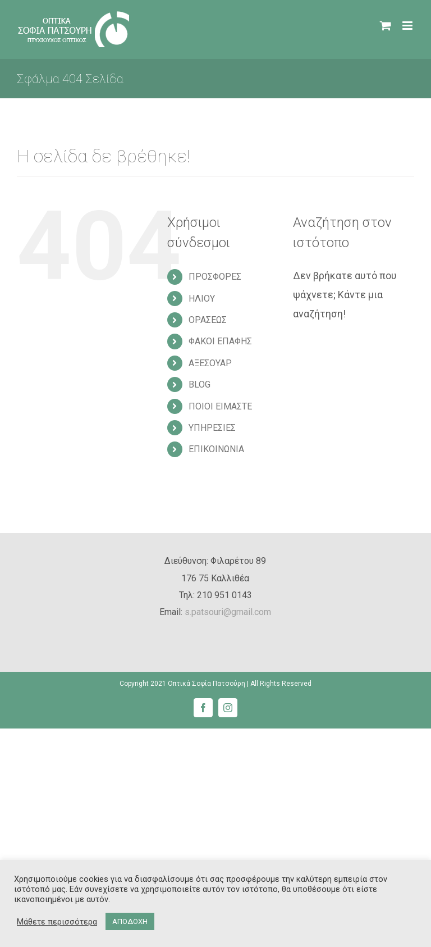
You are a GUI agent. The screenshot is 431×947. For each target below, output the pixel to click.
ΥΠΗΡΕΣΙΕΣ (212, 427)
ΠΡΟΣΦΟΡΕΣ (215, 276)
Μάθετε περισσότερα (57, 922)
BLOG (199, 384)
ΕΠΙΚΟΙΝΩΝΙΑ (216, 449)
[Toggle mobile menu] (408, 25)
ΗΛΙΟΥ (202, 298)
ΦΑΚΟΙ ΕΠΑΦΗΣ (220, 341)
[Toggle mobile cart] (385, 25)
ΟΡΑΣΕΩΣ (208, 320)
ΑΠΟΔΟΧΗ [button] (130, 921)
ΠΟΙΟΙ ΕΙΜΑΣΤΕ (220, 406)
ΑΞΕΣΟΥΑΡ (210, 363)
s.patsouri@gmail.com (228, 612)
